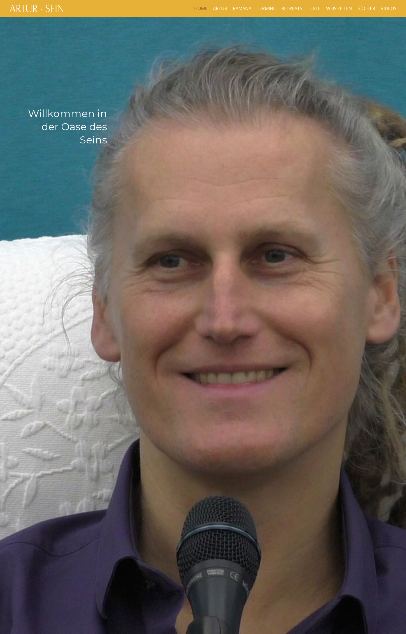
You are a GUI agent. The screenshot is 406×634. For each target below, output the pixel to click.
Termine (266, 8)
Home (200, 8)
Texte (314, 8)
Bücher (366, 8)
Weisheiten (339, 8)
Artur (220, 8)
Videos (388, 8)
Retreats (291, 8)
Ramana (242, 8)
